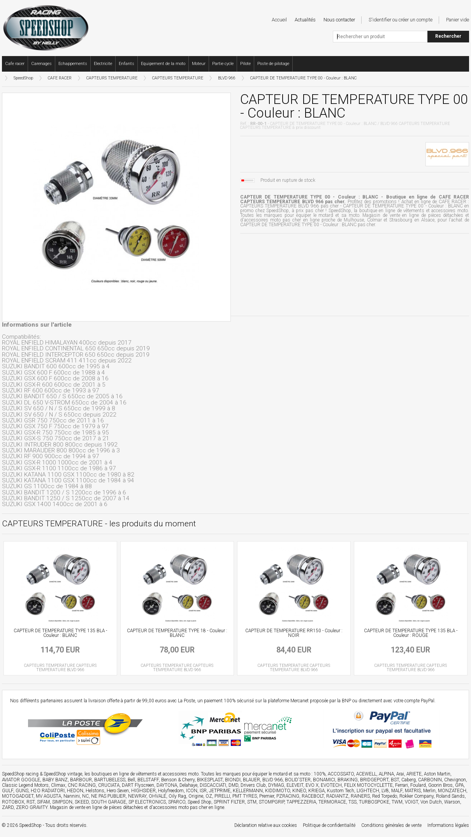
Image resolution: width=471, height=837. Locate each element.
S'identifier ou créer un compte (400, 20)
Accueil (279, 20)
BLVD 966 (227, 78)
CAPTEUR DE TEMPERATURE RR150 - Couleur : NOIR (294, 633)
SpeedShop (23, 78)
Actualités (305, 20)
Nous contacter (339, 20)
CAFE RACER (60, 78)
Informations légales (448, 825)
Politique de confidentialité (329, 825)
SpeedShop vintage (63, 774)
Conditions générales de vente (391, 825)
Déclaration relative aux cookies (265, 825)
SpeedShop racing (20, 774)
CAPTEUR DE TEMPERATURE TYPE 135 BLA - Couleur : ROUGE (410, 633)
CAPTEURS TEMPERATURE (111, 78)
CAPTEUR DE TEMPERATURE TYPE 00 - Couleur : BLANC (303, 78)
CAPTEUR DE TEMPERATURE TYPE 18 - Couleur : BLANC (177, 633)
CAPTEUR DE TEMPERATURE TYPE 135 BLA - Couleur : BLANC (60, 633)
